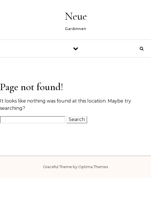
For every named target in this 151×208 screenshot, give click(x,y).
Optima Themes (93, 166)
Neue (76, 16)
